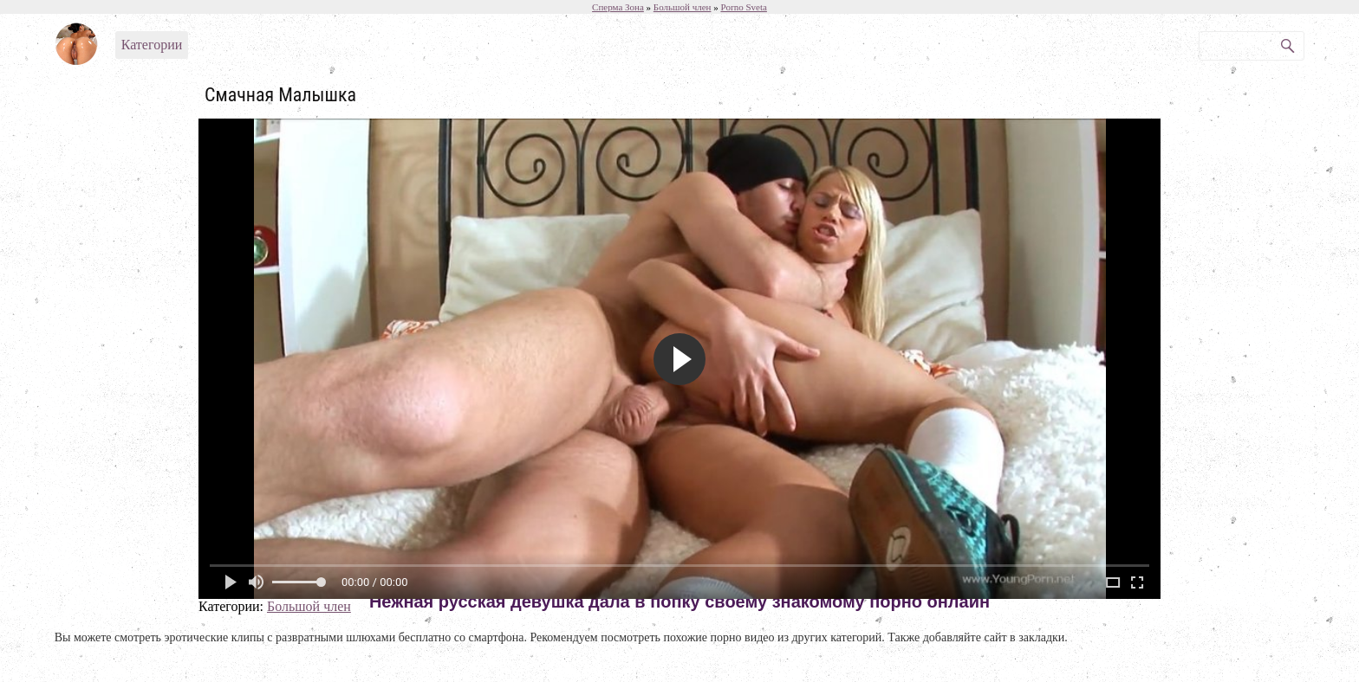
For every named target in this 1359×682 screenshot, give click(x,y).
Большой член (309, 606)
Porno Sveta (743, 7)
